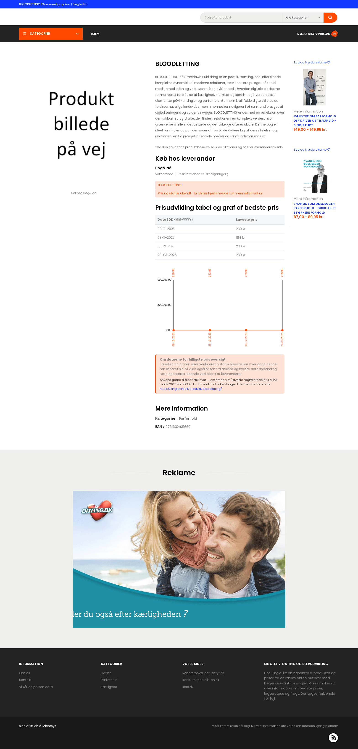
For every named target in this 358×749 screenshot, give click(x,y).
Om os (24, 673)
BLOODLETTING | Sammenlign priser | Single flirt (53, 4)
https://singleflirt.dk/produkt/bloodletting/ (191, 389)
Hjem (95, 33)
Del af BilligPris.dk (318, 33)
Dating (106, 673)
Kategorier (51, 33)
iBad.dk (187, 687)
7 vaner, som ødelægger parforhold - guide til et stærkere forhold (315, 208)
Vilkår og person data (36, 687)
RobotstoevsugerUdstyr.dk (203, 673)
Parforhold (188, 418)
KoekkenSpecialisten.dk (200, 680)
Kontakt (25, 680)
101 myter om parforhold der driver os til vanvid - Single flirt (315, 120)
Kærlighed (109, 687)
